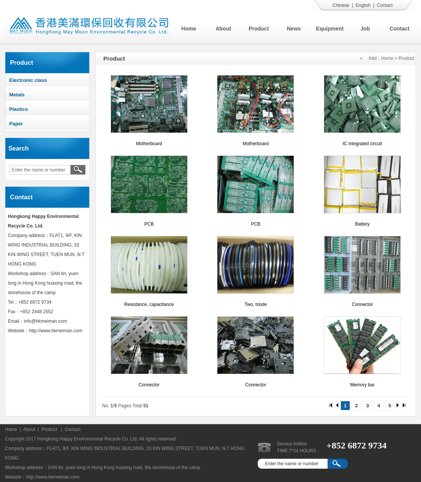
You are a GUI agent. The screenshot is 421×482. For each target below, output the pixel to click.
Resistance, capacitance (149, 304)
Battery (362, 224)
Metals (16, 95)
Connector (362, 304)
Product (259, 29)
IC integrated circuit (362, 143)
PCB (149, 224)
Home (188, 29)
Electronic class (28, 80)
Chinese (341, 5)
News (294, 29)
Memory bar (362, 385)
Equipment (330, 29)
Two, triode (255, 304)
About (223, 29)
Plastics (18, 109)
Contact (384, 5)
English (362, 5)
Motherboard (149, 143)
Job (365, 29)
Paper (16, 124)
